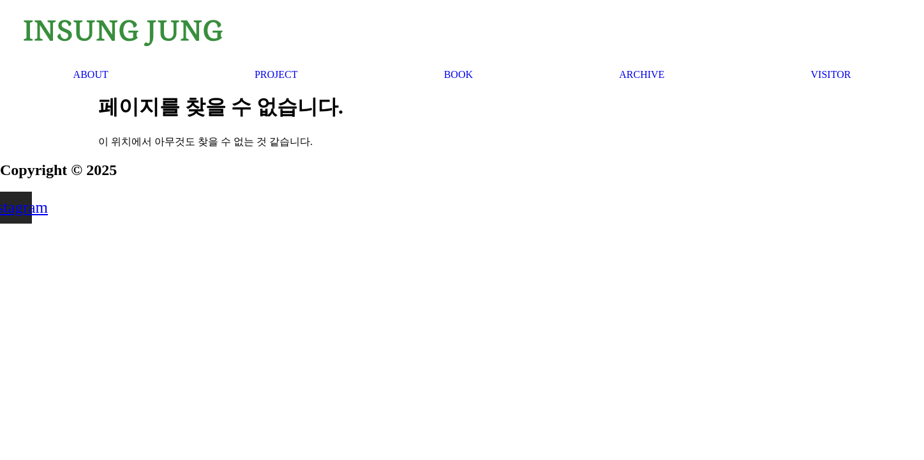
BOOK (458, 75)
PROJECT (276, 75)
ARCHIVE (641, 75)
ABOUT (90, 75)
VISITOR (831, 75)
